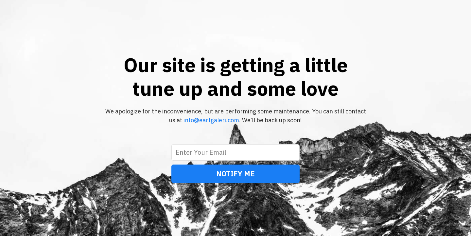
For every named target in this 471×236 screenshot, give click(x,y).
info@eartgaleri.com (211, 120)
